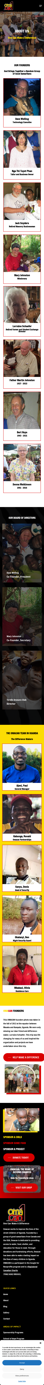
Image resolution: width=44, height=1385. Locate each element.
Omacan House (9, 1294)
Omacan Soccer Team (12, 1300)
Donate (6, 1319)
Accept (22, 1363)
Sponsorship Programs (13, 1282)
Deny (22, 1369)
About (5, 1250)
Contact (6, 1268)
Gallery (6, 1262)
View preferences (22, 1376)
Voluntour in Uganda (12, 1306)
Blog (5, 1256)
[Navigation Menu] (40, 6)
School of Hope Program (13, 1288)
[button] (40, 1343)
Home (5, 1243)
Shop (5, 1312)
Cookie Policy (22, 1381)
